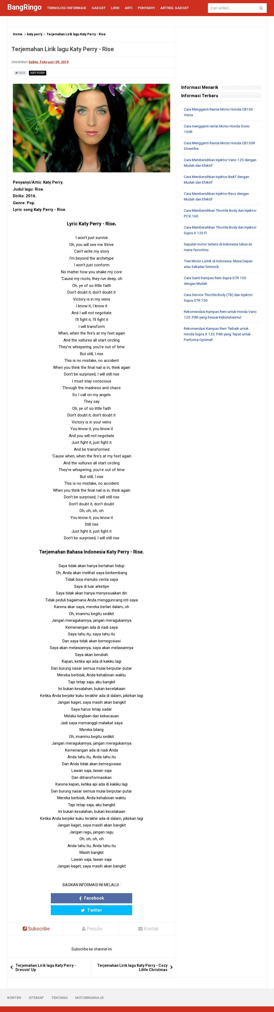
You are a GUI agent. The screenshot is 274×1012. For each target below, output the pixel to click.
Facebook (70, 898)
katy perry (34, 34)
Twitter (112, 898)
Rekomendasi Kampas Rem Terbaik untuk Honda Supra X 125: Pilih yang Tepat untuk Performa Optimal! (219, 334)
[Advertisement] (221, 381)
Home (17, 34)
